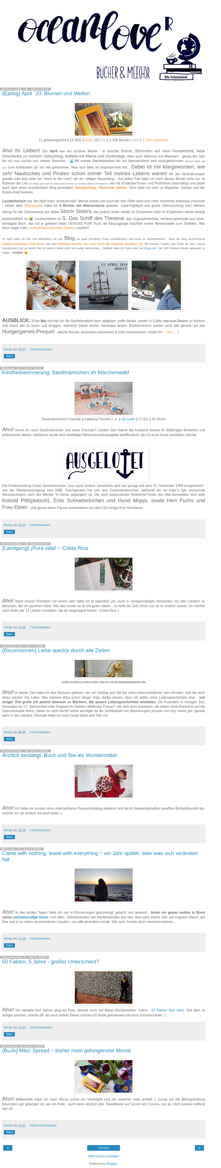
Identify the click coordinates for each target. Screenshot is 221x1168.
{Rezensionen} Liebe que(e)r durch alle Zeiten (56, 650)
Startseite (103, 1147)
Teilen (9, 356)
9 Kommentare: (40, 525)
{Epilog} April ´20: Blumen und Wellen (46, 93)
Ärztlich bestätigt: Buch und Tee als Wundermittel (59, 755)
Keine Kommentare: (43, 1125)
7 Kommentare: (40, 627)
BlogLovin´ (151, 248)
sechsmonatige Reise (30, 917)
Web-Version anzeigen (103, 1156)
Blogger (112, 1163)
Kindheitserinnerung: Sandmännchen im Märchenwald (65, 372)
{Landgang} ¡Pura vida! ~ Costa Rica (45, 548)
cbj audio (128, 419)
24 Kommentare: (41, 349)
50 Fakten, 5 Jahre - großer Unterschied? (50, 961)
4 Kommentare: (40, 830)
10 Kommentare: (41, 1027)
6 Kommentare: (40, 938)
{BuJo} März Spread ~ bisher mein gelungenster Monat (66, 1050)
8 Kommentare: (40, 732)
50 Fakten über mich (168, 1010)
